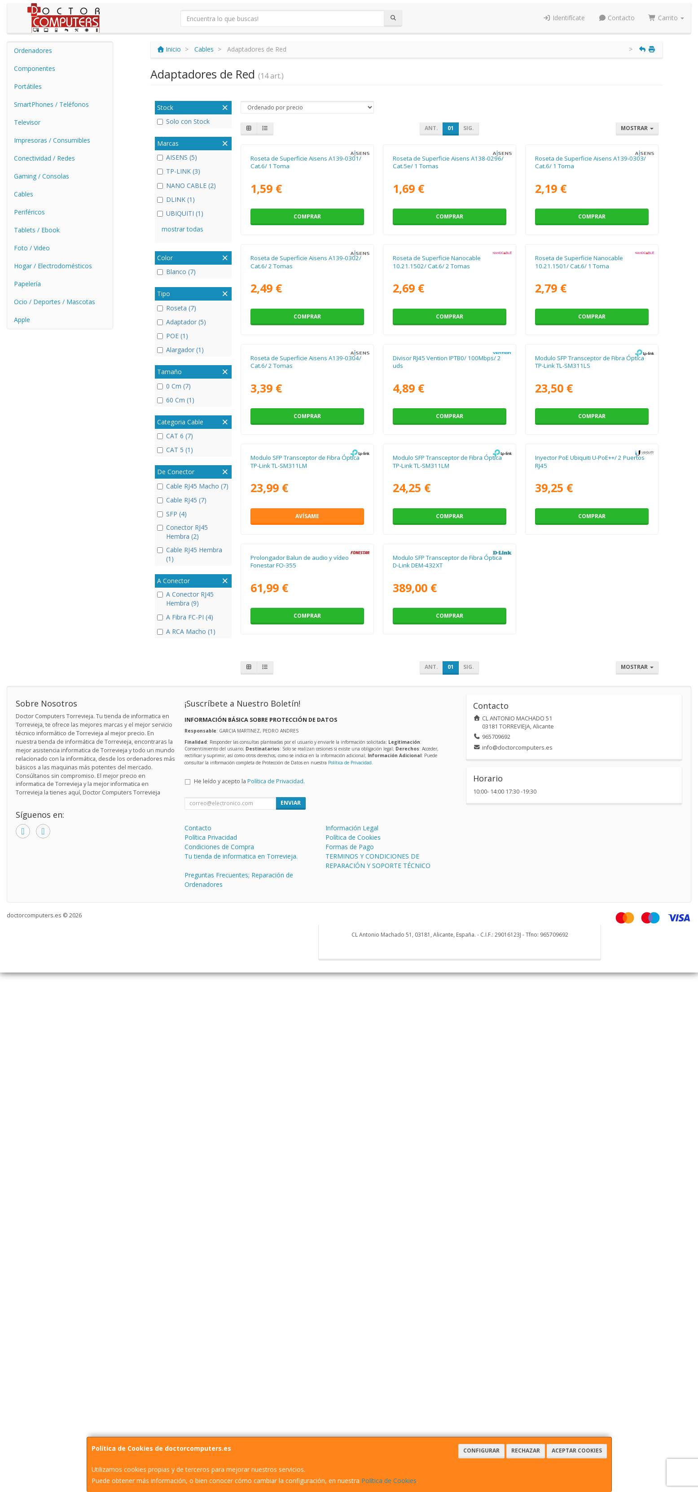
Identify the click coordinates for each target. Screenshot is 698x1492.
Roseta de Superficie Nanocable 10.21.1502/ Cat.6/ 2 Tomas (437, 470)
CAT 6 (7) (175, 436)
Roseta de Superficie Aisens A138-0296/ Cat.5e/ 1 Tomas (448, 266)
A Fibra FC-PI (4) (185, 617)
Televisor (27, 122)
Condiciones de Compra (219, 1366)
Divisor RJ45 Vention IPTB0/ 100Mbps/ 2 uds (447, 673)
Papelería (27, 283)
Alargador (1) (180, 349)
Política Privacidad (210, 1356)
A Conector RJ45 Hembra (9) (185, 598)
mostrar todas (182, 229)
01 (451, 128)
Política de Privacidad (350, 1282)
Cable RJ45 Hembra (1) (189, 554)
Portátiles (28, 86)
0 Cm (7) (174, 386)
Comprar (307, 320)
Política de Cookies (389, 1480)
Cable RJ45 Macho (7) (192, 486)
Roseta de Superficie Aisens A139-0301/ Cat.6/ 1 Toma (305, 266)
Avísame (307, 931)
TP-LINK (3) (178, 171)
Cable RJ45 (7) (181, 500)
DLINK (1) (176, 199)
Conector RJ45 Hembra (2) (182, 532)
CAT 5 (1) (175, 449)
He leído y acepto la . (249, 1300)
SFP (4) (172, 514)
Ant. (431, 128)
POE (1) (172, 336)
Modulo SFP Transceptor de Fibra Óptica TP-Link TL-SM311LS (589, 673)
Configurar (481, 1450)
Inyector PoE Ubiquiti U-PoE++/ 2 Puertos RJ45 (590, 877)
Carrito (666, 17)
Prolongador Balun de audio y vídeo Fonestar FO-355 (299, 1081)
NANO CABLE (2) (186, 185)
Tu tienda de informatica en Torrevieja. (241, 1375)
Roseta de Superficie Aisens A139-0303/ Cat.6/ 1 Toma (590, 266)
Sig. (468, 128)
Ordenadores (33, 50)
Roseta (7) (176, 308)
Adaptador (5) (181, 322)
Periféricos (29, 212)
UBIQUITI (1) (180, 213)
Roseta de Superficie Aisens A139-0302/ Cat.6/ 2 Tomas (305, 470)
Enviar (291, 1322)
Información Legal (351, 1347)
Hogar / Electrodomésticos (53, 266)
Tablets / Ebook (37, 230)
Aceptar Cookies (577, 1450)
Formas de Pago (349, 1366)
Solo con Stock (183, 121)
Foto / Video (32, 248)
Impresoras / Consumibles (52, 140)
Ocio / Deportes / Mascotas (54, 301)
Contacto (616, 17)
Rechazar (525, 1450)
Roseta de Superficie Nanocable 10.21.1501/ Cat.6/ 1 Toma (579, 470)
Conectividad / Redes (44, 158)
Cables (23, 194)
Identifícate (564, 17)
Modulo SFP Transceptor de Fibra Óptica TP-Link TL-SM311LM (305, 877)
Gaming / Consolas (41, 176)
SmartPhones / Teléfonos (51, 104)
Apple (22, 319)
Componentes (34, 68)
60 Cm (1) (175, 400)
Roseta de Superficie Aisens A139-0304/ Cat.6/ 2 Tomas (305, 673)
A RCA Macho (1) (186, 631)
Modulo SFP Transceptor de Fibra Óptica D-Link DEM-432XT (447, 1081)
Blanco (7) (176, 271)
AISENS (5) (177, 157)
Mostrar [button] (637, 128)
